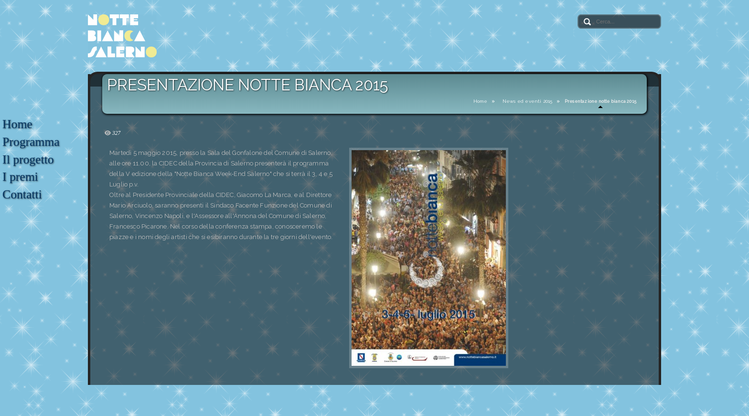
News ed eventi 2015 (528, 101)
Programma (30, 142)
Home (480, 101)
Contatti (22, 194)
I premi (20, 177)
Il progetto (28, 159)
